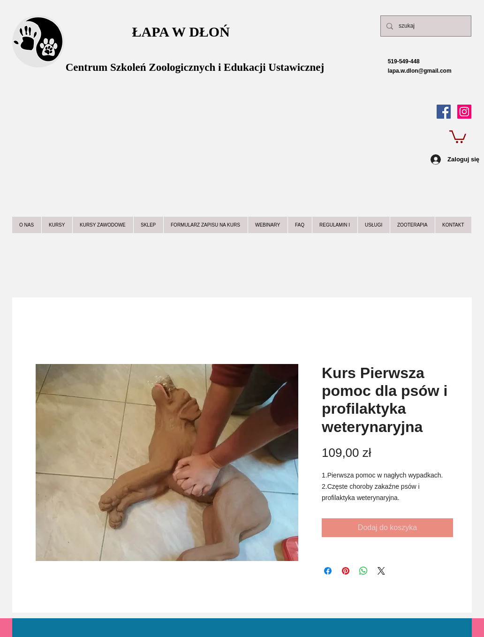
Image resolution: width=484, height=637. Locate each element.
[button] (457, 136)
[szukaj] (425, 26)
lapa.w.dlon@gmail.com (411, 71)
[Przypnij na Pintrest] (345, 570)
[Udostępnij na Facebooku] (327, 570)
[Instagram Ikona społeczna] (464, 112)
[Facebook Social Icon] (444, 112)
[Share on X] (381, 570)
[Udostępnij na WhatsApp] (363, 570)
